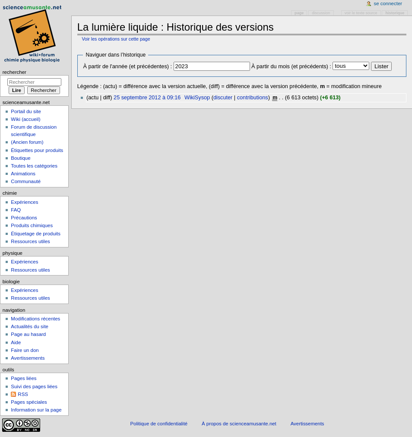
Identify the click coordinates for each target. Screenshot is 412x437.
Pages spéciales (29, 402)
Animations (23, 173)
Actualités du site (29, 326)
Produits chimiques (32, 225)
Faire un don (24, 350)
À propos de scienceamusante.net (239, 423)
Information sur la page (36, 409)
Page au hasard (28, 334)
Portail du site (26, 111)
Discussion (321, 13)
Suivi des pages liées (34, 386)
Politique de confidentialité (158, 423)
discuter (222, 98)
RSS (23, 394)
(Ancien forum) (27, 142)
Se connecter (388, 3)
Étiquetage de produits (35, 233)
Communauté (26, 181)
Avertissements (27, 358)
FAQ (16, 209)
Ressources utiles (30, 241)
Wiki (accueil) (25, 119)
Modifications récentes (35, 318)
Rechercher (14, 72)
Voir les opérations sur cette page (116, 38)
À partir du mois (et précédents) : (291, 66)
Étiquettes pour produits (37, 150)
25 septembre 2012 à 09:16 (147, 98)
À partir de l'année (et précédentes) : (127, 66)
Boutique (20, 158)
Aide (16, 342)
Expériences (24, 202)
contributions (252, 98)
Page (299, 13)
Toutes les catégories (34, 165)
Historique (395, 13)
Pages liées (23, 378)
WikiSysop (197, 98)
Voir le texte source (361, 13)
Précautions (24, 217)
